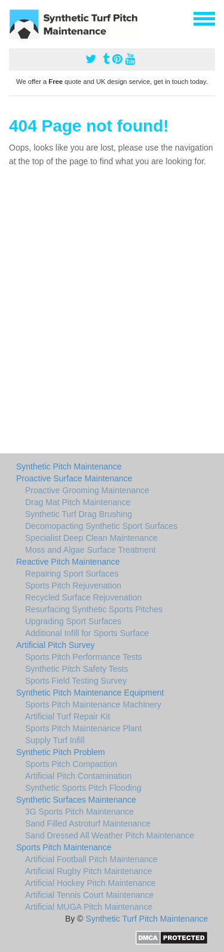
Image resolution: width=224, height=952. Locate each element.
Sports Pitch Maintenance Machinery (93, 704)
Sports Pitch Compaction (71, 764)
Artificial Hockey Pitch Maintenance (90, 883)
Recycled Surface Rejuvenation (83, 597)
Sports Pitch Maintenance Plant (83, 728)
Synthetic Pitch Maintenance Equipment (90, 692)
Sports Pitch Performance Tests (83, 657)
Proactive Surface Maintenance (74, 478)
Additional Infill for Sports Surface (87, 633)
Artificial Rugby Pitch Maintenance (88, 871)
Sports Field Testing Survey (76, 680)
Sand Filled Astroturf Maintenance (88, 823)
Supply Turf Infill (55, 740)
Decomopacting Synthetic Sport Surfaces (101, 526)
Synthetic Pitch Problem (60, 752)
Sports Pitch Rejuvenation (73, 585)
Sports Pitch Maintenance (64, 847)
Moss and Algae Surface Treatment (90, 550)
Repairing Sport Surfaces (71, 573)
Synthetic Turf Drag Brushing (78, 514)
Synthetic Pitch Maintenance (69, 466)
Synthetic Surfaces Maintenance (76, 799)
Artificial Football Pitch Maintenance (91, 859)
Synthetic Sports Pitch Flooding (83, 788)
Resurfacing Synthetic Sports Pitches (93, 609)
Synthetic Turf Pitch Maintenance (146, 918)
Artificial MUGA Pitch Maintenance (88, 907)
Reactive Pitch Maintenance (68, 561)
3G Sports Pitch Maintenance (79, 811)
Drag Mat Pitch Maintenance (78, 502)
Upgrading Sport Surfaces (73, 621)
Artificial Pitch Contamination (78, 776)
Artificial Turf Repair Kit (67, 716)
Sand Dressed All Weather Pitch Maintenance (109, 835)
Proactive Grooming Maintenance (87, 490)
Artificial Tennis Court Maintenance (89, 895)
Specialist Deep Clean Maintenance (91, 538)
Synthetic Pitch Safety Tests (76, 669)
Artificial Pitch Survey (55, 645)
